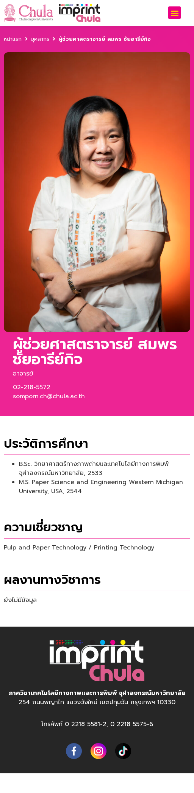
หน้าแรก (13, 39)
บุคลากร (40, 39)
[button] (174, 12)
